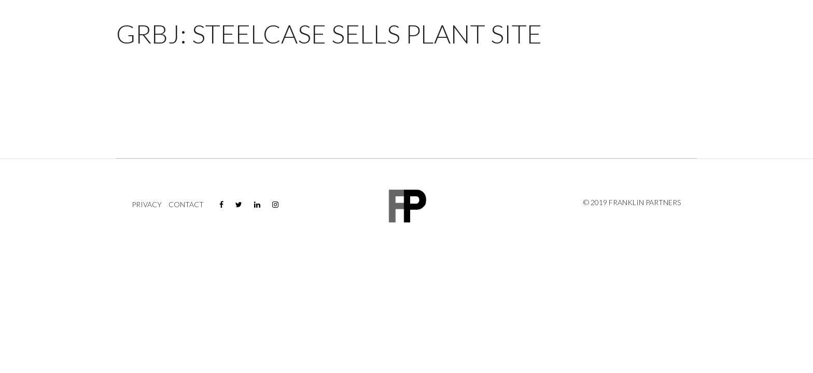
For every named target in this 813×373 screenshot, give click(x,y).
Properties (629, 38)
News (739, 38)
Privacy (147, 204)
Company (689, 38)
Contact (776, 38)
